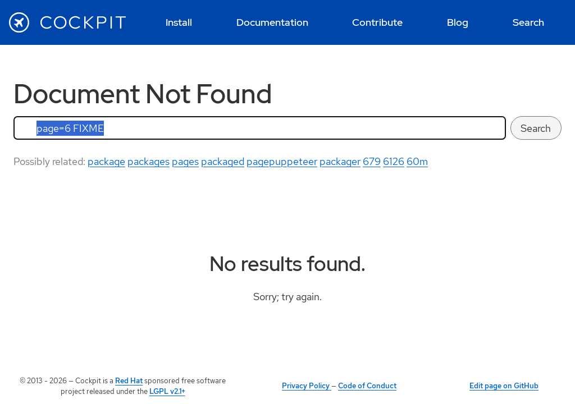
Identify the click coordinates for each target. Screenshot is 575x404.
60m (417, 161)
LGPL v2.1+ (167, 391)
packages (148, 161)
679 (372, 161)
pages (185, 161)
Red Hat (129, 380)
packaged (222, 161)
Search (536, 128)
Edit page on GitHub (504, 386)
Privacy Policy (306, 386)
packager (340, 161)
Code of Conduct (367, 386)
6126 (393, 161)
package (106, 161)
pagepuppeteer (282, 161)
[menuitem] (179, 22)
